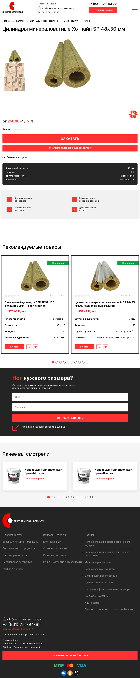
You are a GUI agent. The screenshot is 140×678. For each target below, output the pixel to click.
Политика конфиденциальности (61, 562)
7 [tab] (75, 362)
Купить (16, 347)
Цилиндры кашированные (99, 579)
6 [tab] (72, 362)
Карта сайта (92, 599)
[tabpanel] (35, 304)
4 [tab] (64, 362)
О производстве (11, 535)
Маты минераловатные (97, 558)
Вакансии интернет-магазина (19, 541)
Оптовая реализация (14, 555)
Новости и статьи (12, 568)
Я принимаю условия (43, 426)
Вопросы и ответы (53, 535)
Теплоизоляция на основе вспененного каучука (110, 542)
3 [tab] (60, 362)
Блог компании (51, 541)
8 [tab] (79, 362)
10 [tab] (87, 362)
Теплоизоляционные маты (99, 565)
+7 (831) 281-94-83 (102, 4)
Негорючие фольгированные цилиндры (106, 586)
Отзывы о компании (54, 548)
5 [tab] (68, 362)
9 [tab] (83, 362)
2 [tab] (57, 362)
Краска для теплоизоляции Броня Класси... (113, 471)
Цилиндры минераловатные (44, 21)
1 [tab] (53, 362)
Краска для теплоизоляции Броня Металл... (43, 471)
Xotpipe (88, 21)
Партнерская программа (16, 562)
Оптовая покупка (16, 157)
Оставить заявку (103, 10)
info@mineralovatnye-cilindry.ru (58, 8)
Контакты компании (96, 592)
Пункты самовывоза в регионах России (107, 606)
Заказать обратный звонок (70, 652)
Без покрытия (71, 21)
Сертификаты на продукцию (18, 548)
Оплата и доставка (54, 555)
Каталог (20, 21)
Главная (6, 21)
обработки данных (56, 426)
